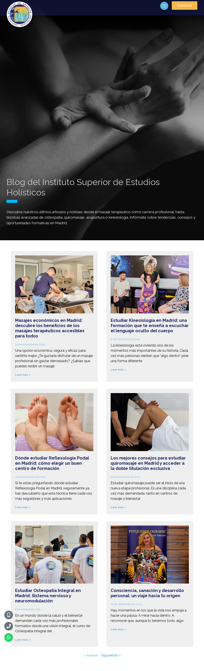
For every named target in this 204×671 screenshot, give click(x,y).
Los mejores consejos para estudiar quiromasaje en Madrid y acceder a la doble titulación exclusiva (148, 463)
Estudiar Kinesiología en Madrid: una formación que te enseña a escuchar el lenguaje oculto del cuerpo (150, 325)
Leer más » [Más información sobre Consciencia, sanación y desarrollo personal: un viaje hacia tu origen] (118, 629)
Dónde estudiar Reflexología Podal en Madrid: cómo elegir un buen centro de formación (52, 463)
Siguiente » (111, 655)
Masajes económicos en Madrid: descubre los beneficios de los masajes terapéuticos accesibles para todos (49, 328)
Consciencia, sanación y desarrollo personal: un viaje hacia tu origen (147, 593)
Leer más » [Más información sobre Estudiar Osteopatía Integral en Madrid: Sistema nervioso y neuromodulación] (22, 639)
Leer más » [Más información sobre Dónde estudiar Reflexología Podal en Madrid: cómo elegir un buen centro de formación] (22, 507)
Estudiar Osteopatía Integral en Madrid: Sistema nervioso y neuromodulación (48, 595)
